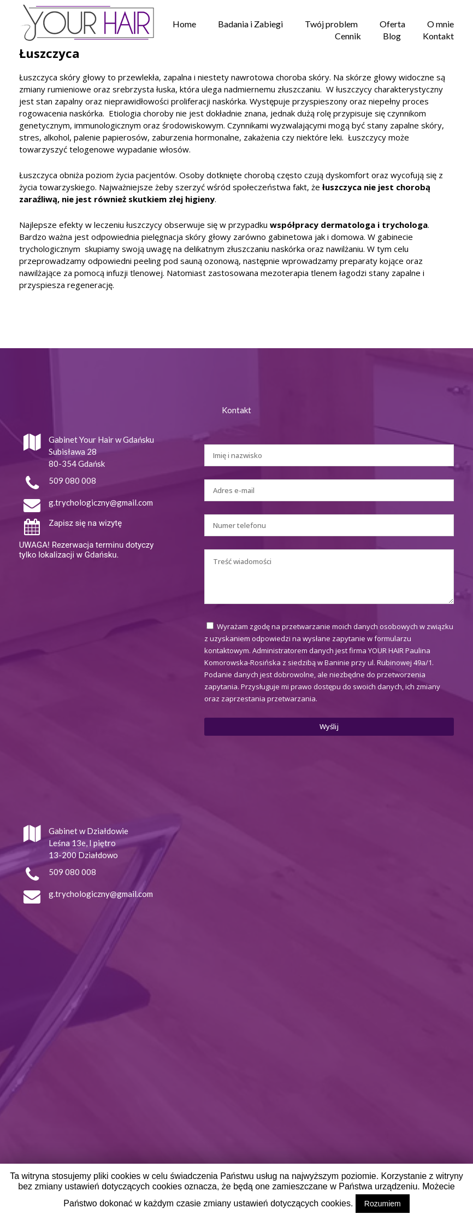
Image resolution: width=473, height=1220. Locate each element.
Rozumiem (382, 1203)
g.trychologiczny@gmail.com (101, 502)
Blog (392, 36)
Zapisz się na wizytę (85, 523)
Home (184, 24)
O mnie (440, 24)
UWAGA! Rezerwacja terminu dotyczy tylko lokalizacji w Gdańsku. (86, 550)
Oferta (392, 24)
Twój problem (331, 24)
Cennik (348, 36)
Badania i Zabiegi (250, 24)
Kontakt (438, 36)
